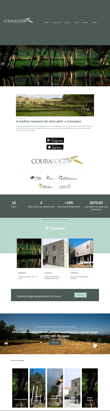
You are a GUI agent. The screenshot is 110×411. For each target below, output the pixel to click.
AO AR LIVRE (57, 22)
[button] (55, 63)
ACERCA (94, 22)
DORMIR (85, 22)
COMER (76, 22)
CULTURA (67, 22)
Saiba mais (81, 295)
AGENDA (46, 22)
